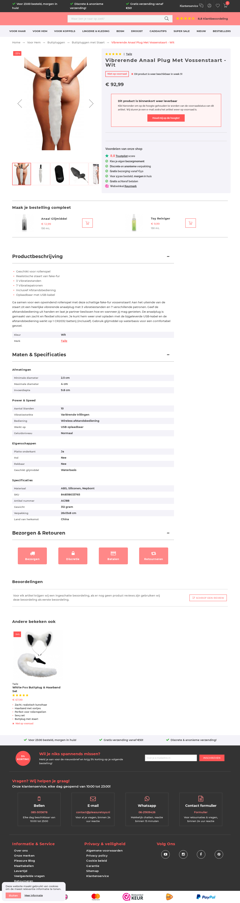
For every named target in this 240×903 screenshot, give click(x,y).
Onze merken (24, 855)
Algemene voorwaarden (104, 850)
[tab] (93, 258)
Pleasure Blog (24, 860)
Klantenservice (97, 876)
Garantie (92, 866)
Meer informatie (34, 895)
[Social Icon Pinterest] (219, 854)
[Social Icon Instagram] (183, 854)
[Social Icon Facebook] (201, 854)
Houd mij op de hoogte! (166, 118)
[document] (34, 891)
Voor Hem (34, 42)
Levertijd (20, 871)
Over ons (21, 850)
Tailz (129, 54)
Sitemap (92, 871)
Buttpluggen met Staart (88, 42)
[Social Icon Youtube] (165, 854)
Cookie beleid (96, 860)
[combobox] (120, 18)
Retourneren (23, 881)
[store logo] (38, 18)
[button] (19, 103)
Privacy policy (97, 855)
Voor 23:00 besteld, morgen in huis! (52, 740)
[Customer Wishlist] (217, 6)
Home (16, 42)
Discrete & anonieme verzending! (194, 740)
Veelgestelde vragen (29, 876)
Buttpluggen (56, 42)
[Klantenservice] (192, 6)
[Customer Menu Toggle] (209, 6)
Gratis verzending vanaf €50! (123, 740)
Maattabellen (24, 866)
